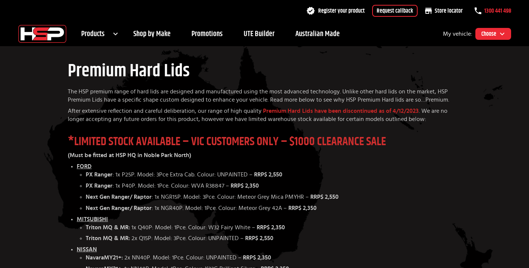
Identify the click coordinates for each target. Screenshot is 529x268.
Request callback (395, 11)
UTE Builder (259, 34)
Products (93, 34)
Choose (493, 34)
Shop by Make (152, 34)
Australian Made (317, 34)
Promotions (207, 34)
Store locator (444, 10)
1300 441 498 (493, 10)
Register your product (335, 11)
